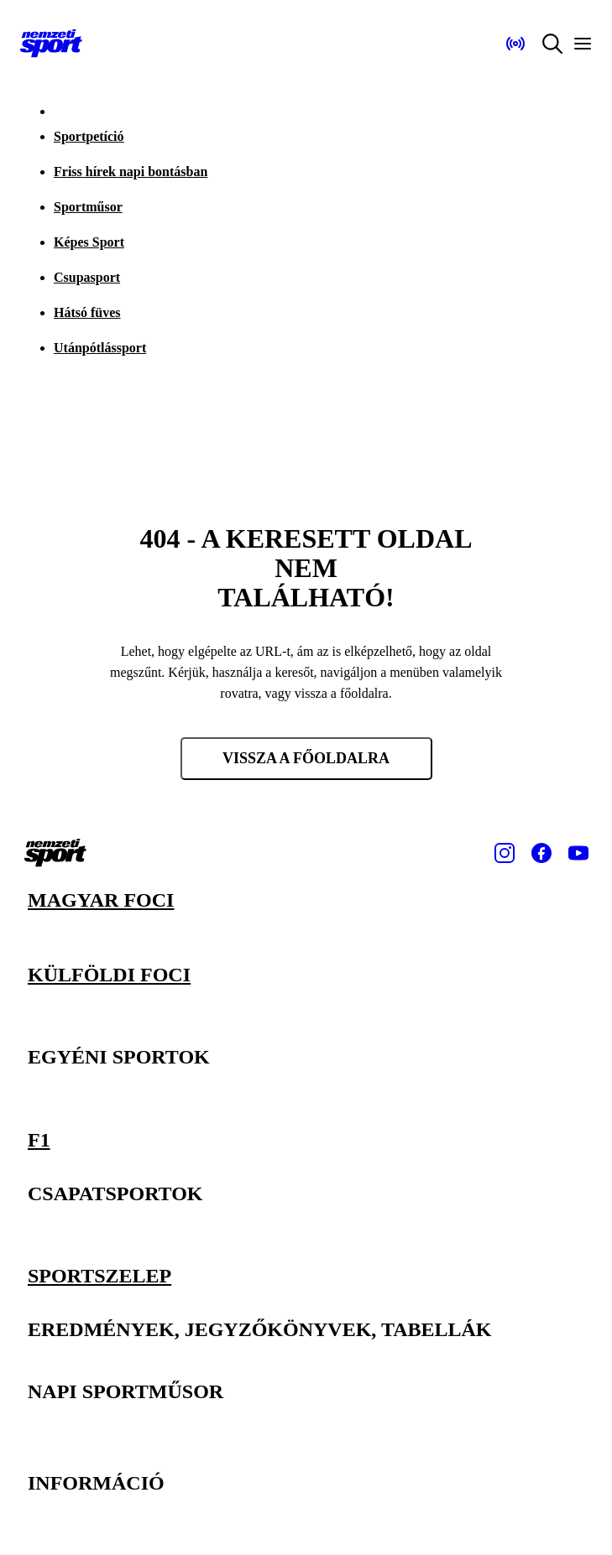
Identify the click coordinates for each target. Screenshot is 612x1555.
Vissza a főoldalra (306, 758)
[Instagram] (504, 853)
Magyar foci (101, 900)
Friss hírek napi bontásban (130, 171)
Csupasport (87, 277)
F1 (39, 1139)
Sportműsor (88, 207)
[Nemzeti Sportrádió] (515, 43)
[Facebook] (541, 853)
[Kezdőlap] (51, 43)
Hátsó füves (87, 312)
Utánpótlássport (100, 348)
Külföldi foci (109, 974)
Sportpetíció (89, 136)
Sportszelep (99, 1276)
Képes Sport (89, 242)
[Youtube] (578, 853)
